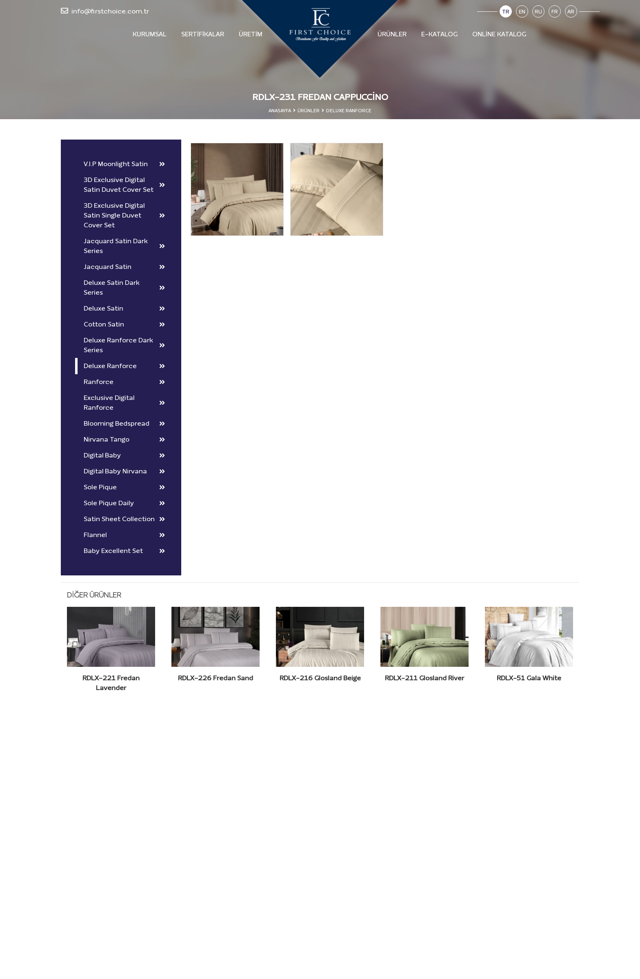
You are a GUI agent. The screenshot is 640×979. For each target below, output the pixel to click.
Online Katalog (499, 34)
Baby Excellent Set (124, 551)
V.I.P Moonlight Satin (124, 164)
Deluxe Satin (124, 308)
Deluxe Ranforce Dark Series (124, 345)
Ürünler (392, 34)
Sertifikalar (202, 34)
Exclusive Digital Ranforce (124, 402)
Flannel (124, 535)
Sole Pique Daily (124, 503)
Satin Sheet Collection (124, 519)
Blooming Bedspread (124, 423)
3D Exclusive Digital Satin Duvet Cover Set (124, 184)
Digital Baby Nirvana (124, 471)
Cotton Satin (124, 324)
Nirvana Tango (124, 439)
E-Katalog (439, 34)
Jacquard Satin (124, 267)
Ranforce (124, 382)
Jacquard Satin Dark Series (124, 246)
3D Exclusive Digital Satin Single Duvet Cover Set (124, 215)
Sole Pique (124, 487)
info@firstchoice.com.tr (105, 11)
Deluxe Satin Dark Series (124, 287)
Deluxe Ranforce (124, 366)
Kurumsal (150, 34)
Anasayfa (280, 110)
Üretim (250, 34)
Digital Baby (124, 455)
